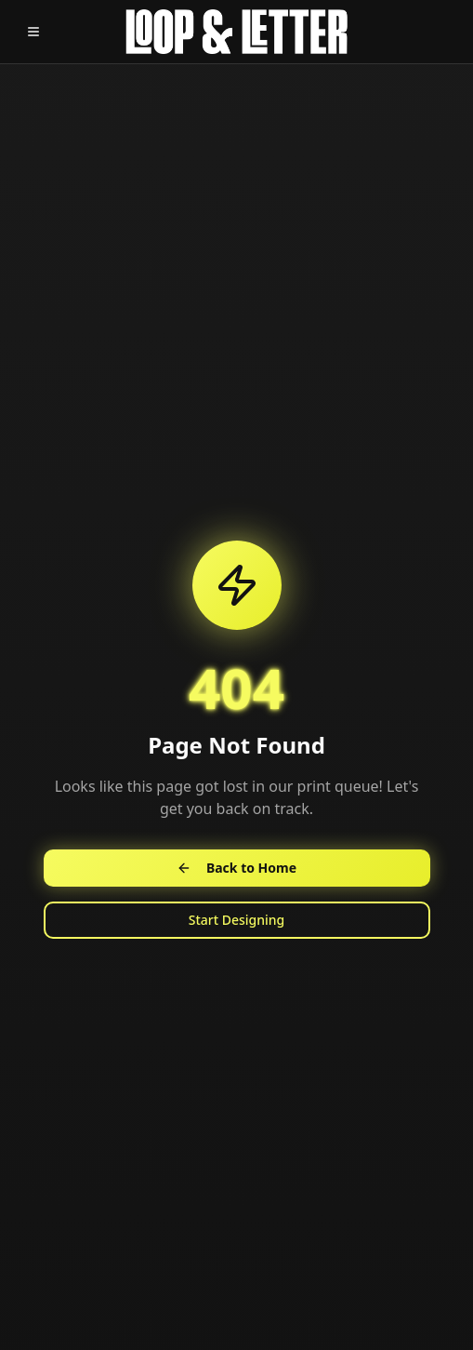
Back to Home (236, 867)
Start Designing (237, 920)
